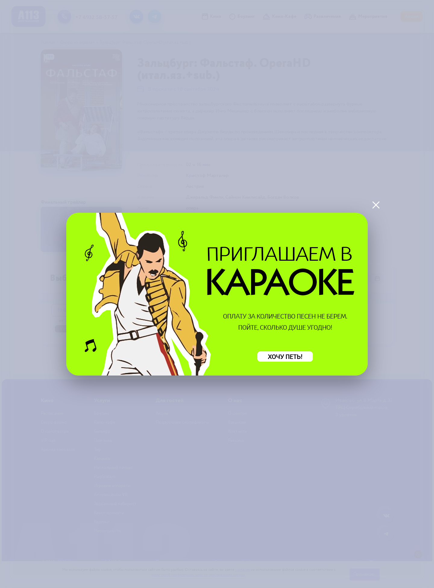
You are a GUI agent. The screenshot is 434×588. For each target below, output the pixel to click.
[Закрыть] (376, 204)
